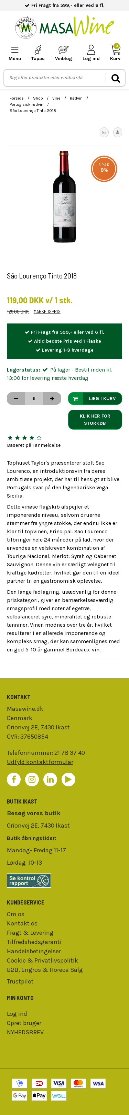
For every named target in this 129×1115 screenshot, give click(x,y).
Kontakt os (22, 923)
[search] (115, 78)
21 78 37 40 (69, 752)
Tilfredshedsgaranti (34, 942)
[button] (104, 132)
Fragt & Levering (30, 932)
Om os (15, 914)
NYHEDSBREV (25, 1032)
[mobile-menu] (15, 53)
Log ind (17, 1013)
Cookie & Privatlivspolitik (42, 960)
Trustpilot (20, 981)
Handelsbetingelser (34, 951)
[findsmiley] (64, 880)
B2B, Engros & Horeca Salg (45, 970)
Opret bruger (24, 1023)
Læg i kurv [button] (92, 398)
